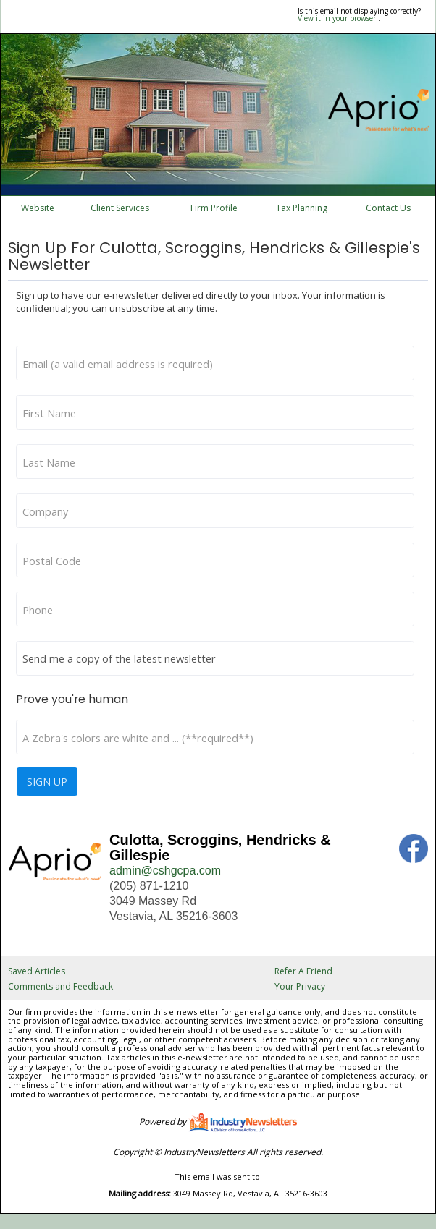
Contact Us (388, 208)
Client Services (120, 208)
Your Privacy (299, 986)
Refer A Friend (303, 971)
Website (37, 208)
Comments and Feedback (60, 986)
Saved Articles (36, 971)
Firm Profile (214, 208)
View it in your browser (337, 18)
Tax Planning (301, 208)
